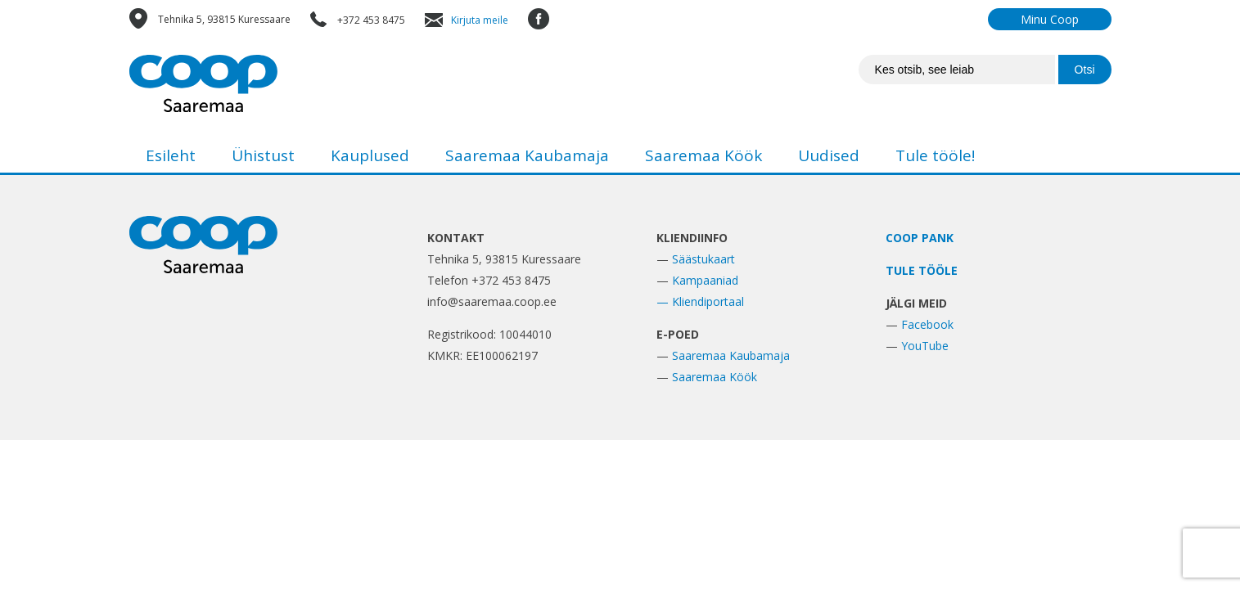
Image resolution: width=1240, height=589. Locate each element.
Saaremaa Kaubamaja (527, 155)
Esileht (171, 155)
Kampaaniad (705, 280)
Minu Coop (1050, 19)
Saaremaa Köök (703, 155)
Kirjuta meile (479, 20)
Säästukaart (703, 259)
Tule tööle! (935, 155)
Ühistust (263, 155)
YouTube (925, 345)
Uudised (828, 155)
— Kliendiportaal (700, 301)
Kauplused (370, 155)
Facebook (927, 324)
